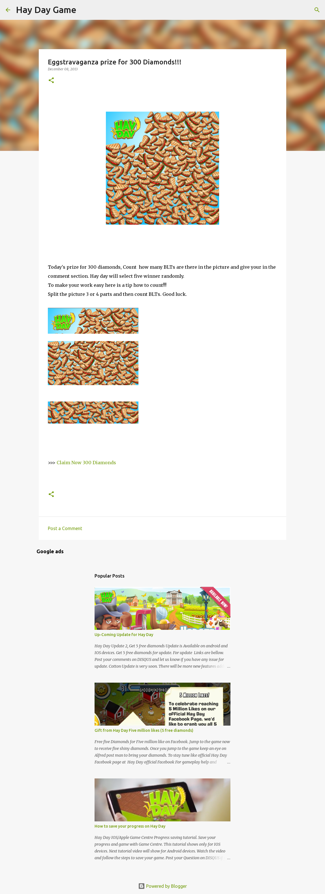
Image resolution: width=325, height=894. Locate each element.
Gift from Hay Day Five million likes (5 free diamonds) (144, 730)
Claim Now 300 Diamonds (86, 462)
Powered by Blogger (162, 886)
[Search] (84, 10)
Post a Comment (65, 528)
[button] (51, 80)
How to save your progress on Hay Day (130, 826)
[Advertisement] (93, 253)
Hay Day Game (46, 10)
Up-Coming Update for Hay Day (124, 634)
